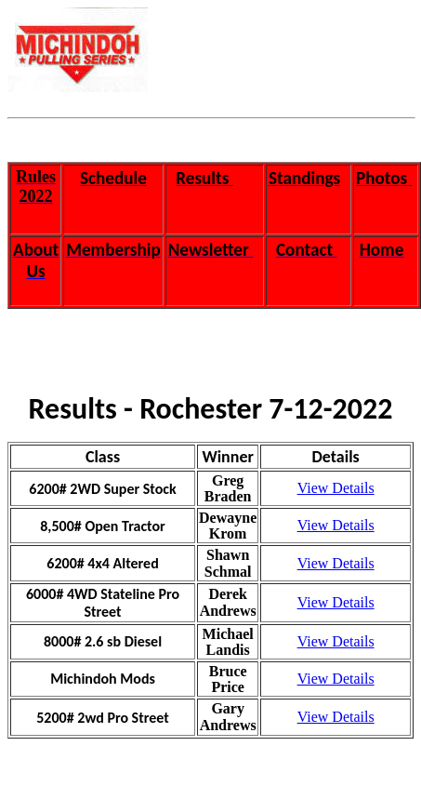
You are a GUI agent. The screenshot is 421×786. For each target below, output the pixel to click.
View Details (336, 488)
